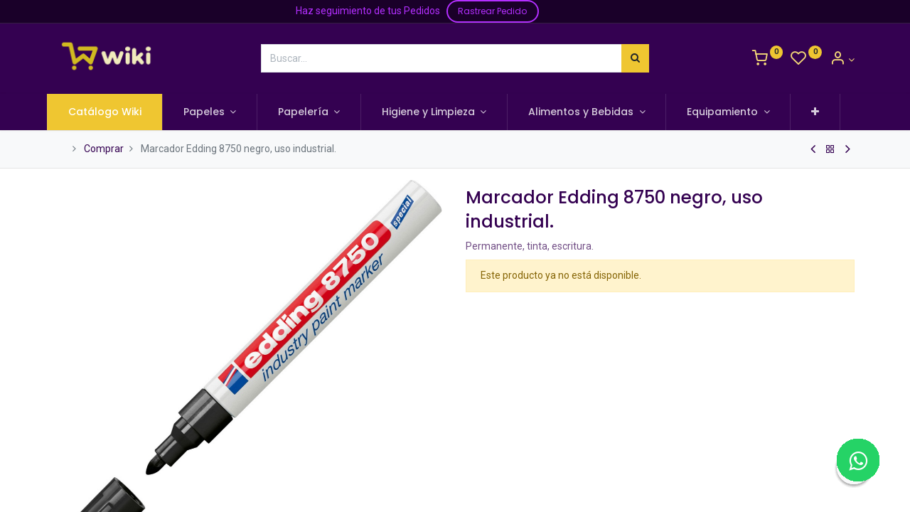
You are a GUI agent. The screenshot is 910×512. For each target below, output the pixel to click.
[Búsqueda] (635, 58)
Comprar (104, 148)
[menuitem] (113, 112)
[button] (824, 112)
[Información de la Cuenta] (842, 59)
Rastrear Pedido (492, 11)
